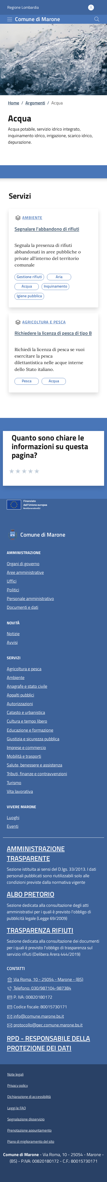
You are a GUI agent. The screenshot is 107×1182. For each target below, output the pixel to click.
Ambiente (32, 218)
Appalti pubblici (20, 695)
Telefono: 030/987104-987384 (39, 988)
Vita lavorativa (20, 791)
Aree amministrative (25, 572)
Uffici (11, 581)
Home (13, 103)
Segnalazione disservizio (26, 1119)
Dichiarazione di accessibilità (29, 1096)
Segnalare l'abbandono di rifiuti (47, 229)
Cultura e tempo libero (27, 721)
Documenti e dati (22, 607)
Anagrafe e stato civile (27, 686)
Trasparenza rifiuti (40, 930)
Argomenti (35, 103)
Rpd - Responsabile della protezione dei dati (48, 1043)
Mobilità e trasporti (24, 756)
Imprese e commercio (26, 747)
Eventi (12, 826)
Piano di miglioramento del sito (30, 1141)
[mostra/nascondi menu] (10, 19)
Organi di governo (23, 563)
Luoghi (13, 817)
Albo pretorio (30, 894)
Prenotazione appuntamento (29, 1130)
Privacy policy (17, 1085)
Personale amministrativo (30, 598)
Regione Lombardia (23, 7)
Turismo (14, 782)
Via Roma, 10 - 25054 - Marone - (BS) (53, 979)
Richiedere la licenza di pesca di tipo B (53, 333)
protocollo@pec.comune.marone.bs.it (45, 1025)
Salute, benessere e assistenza (34, 765)
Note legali (15, 1074)
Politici (13, 590)
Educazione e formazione (30, 730)
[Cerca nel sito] (97, 19)
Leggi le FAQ (16, 1108)
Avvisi (12, 642)
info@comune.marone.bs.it (35, 1016)
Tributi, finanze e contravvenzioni (37, 773)
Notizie (13, 633)
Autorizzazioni (20, 703)
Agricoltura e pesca (44, 322)
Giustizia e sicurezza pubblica (33, 739)
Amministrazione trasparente (36, 853)
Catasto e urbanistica (26, 712)
